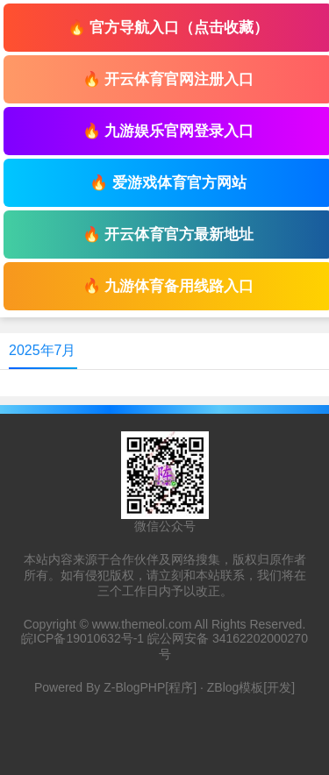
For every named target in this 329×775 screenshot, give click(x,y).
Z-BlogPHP (134, 687)
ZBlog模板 (235, 687)
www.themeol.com (142, 624)
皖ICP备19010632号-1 (82, 638)
